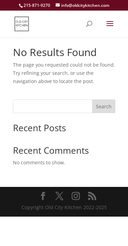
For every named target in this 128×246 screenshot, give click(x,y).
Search (104, 106)
